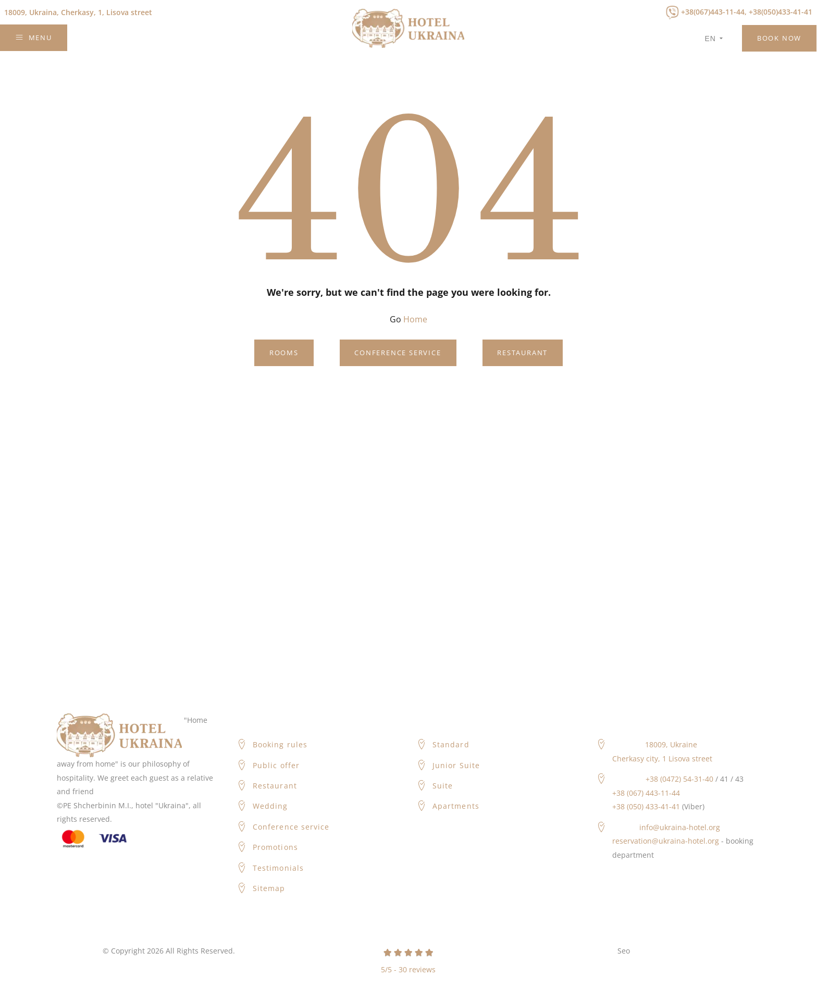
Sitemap (269, 888)
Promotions (275, 847)
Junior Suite (456, 765)
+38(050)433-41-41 (780, 12)
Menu (33, 37)
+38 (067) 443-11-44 (646, 793)
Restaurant (522, 352)
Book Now (779, 38)
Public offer (276, 765)
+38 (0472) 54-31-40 (679, 779)
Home (415, 319)
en (714, 38)
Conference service (397, 352)
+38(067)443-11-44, (714, 12)
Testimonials (278, 868)
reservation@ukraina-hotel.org (665, 841)
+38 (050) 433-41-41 (646, 806)
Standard (450, 744)
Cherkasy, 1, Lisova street (78, 12)
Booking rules (280, 744)
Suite (442, 786)
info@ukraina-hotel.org (679, 827)
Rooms (284, 352)
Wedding (270, 806)
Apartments (455, 806)
